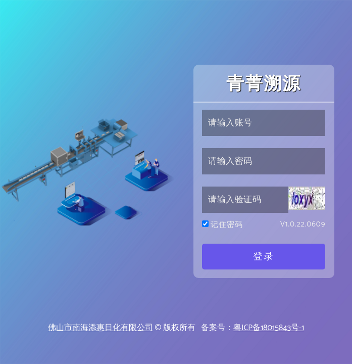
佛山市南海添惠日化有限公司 (100, 328)
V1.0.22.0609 (303, 224)
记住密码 (227, 225)
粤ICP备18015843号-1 (268, 328)
